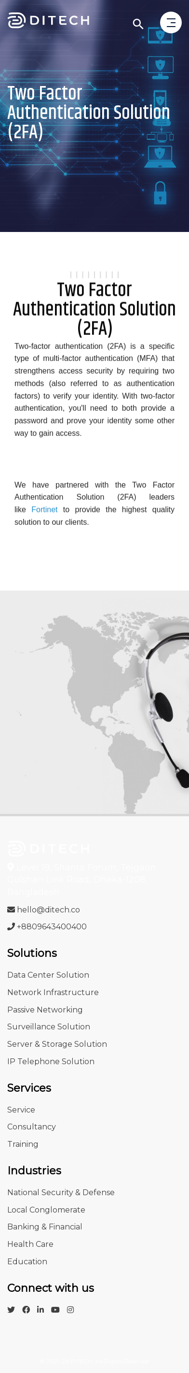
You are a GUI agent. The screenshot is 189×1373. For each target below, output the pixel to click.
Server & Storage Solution (57, 1044)
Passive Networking (45, 1009)
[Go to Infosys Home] (48, 848)
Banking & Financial (44, 1226)
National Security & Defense (61, 1192)
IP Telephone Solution (50, 1061)
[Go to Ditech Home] (48, 22)
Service (21, 1109)
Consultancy (31, 1126)
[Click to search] (138, 24)
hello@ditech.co (43, 909)
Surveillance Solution (48, 1026)
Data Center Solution (48, 975)
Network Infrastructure (53, 992)
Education (27, 1261)
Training (23, 1144)
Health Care (30, 1244)
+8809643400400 (47, 926)
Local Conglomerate (46, 1209)
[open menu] (171, 23)
